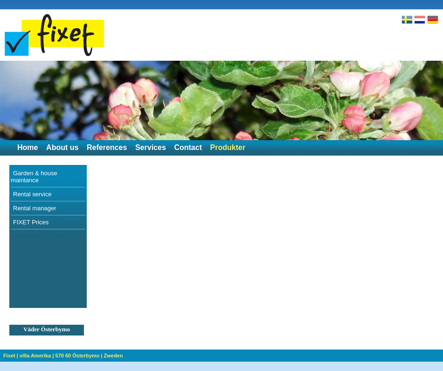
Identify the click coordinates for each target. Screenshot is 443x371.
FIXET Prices (30, 222)
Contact (188, 147)
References (107, 147)
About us (62, 147)
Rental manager (34, 208)
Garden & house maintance (34, 177)
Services (150, 147)
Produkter (228, 147)
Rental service (32, 194)
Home (27, 147)
